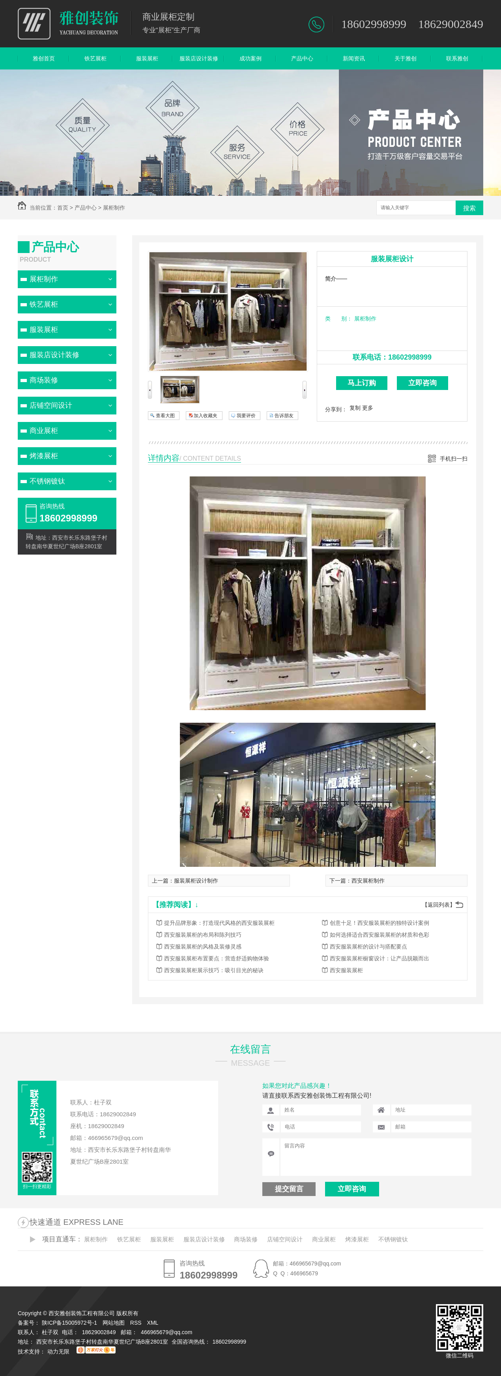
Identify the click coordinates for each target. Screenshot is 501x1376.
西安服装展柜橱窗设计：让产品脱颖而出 (379, 958)
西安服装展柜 (346, 970)
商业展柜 (44, 431)
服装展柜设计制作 (196, 880)
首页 (62, 207)
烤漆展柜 (44, 456)
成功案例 (250, 58)
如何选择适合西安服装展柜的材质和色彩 (379, 935)
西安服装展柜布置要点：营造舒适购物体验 (216, 958)
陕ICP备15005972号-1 (69, 1323)
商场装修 (44, 380)
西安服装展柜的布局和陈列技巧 (202, 935)
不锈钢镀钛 (47, 481)
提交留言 (289, 1189)
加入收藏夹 (205, 415)
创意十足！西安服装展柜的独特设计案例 (379, 923)
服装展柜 (147, 58)
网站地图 (114, 1323)
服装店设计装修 (198, 58)
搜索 (469, 208)
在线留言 (250, 1049)
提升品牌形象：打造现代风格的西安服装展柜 (219, 923)
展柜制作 (114, 207)
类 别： (338, 318)
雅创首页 (44, 58)
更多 (367, 408)
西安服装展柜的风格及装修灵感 (202, 946)
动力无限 (58, 1351)
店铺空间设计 (51, 405)
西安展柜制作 (368, 880)
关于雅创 (405, 58)
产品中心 (302, 58)
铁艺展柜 (95, 58)
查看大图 (165, 415)
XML (153, 1323)
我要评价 (246, 415)
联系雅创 (457, 58)
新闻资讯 (354, 58)
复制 (355, 408)
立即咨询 (422, 383)
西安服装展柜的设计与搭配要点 (368, 946)
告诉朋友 (284, 415)
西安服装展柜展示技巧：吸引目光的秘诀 (214, 970)
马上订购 (362, 383)
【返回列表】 (438, 905)
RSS (136, 1323)
